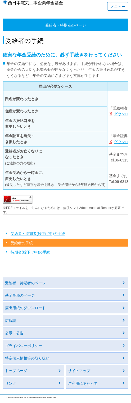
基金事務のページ (20, 295)
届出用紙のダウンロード (25, 308)
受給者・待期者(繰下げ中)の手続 (38, 233)
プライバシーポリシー (23, 346)
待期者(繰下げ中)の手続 (30, 252)
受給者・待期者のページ (25, 283)
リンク (10, 383)
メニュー (117, 7)
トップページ (16, 371)
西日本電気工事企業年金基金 (35, 3)
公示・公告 (14, 333)
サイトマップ (79, 371)
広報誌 (10, 320)
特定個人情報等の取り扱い (27, 358)
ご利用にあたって (83, 383)
